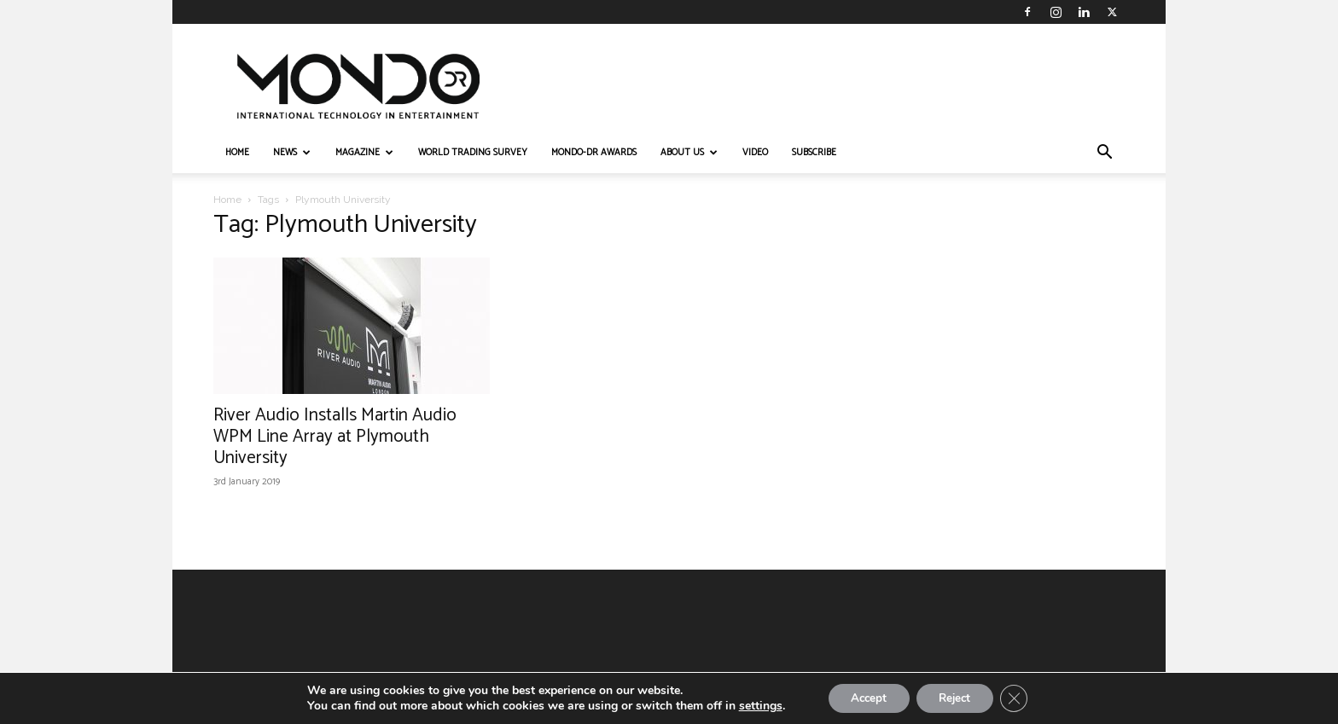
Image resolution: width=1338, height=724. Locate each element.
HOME (237, 152)
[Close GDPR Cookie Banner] (1022, 697)
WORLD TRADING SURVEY (472, 152)
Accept (863, 697)
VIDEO (755, 152)
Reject (957, 697)
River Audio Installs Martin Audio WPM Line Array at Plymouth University (335, 436)
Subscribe (814, 152)
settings (750, 705)
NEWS (292, 152)
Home (227, 200)
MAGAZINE (364, 152)
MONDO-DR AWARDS (594, 152)
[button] (1104, 154)
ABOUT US (689, 152)
